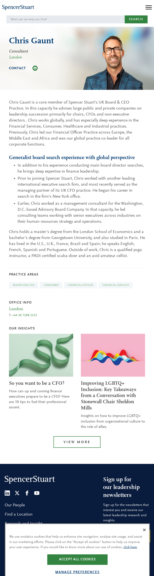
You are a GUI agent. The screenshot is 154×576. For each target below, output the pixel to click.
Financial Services (115, 285)
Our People (15, 505)
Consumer (51, 285)
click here (130, 553)
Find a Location (19, 514)
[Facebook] (27, 493)
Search (136, 19)
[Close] (144, 535)
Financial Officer (80, 285)
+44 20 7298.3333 (24, 315)
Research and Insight (23, 524)
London (15, 57)
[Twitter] (17, 493)
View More (77, 442)
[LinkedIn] (7, 493)
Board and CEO (23, 285)
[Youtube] (36, 493)
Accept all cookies (77, 565)
